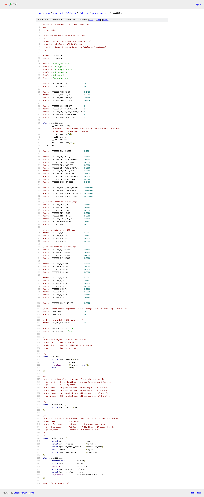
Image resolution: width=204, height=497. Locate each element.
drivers (85, 13)
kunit (39, 13)
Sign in (198, 4)
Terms (31, 493)
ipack (95, 13)
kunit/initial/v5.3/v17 (64, 13)
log (98, 19)
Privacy (23, 493)
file (91, 19)
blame (106, 19)
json (199, 493)
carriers (104, 13)
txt (192, 493)
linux (47, 13)
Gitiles (16, 493)
